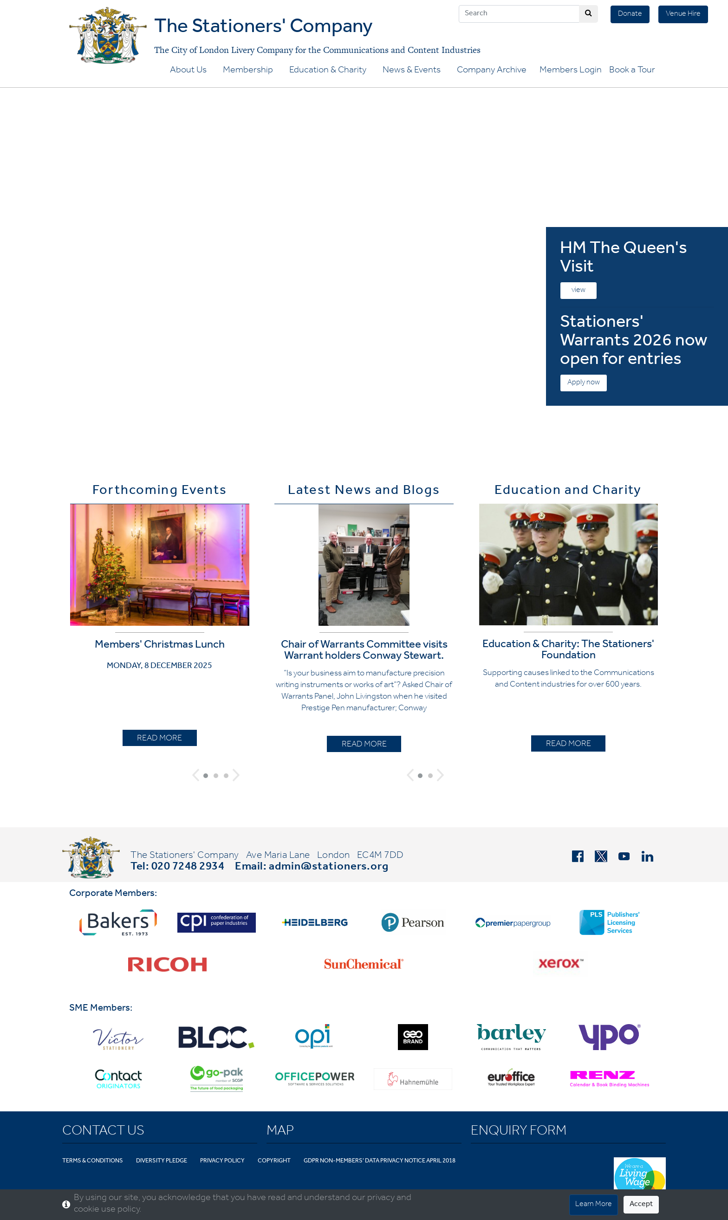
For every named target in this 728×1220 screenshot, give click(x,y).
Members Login (571, 71)
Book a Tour (632, 71)
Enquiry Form (518, 1132)
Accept (641, 1204)
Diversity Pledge (161, 1161)
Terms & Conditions (92, 1161)
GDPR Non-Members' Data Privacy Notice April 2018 (379, 1161)
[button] (196, 775)
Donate (630, 14)
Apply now (583, 383)
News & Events (412, 71)
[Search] (519, 14)
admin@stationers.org (329, 867)
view (578, 290)
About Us (188, 71)
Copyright (274, 1161)
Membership (248, 71)
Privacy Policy (222, 1161)
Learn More (593, 1204)
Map (280, 1132)
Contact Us (103, 1132)
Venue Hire (683, 14)
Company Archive (491, 71)
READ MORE (159, 739)
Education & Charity (327, 71)
